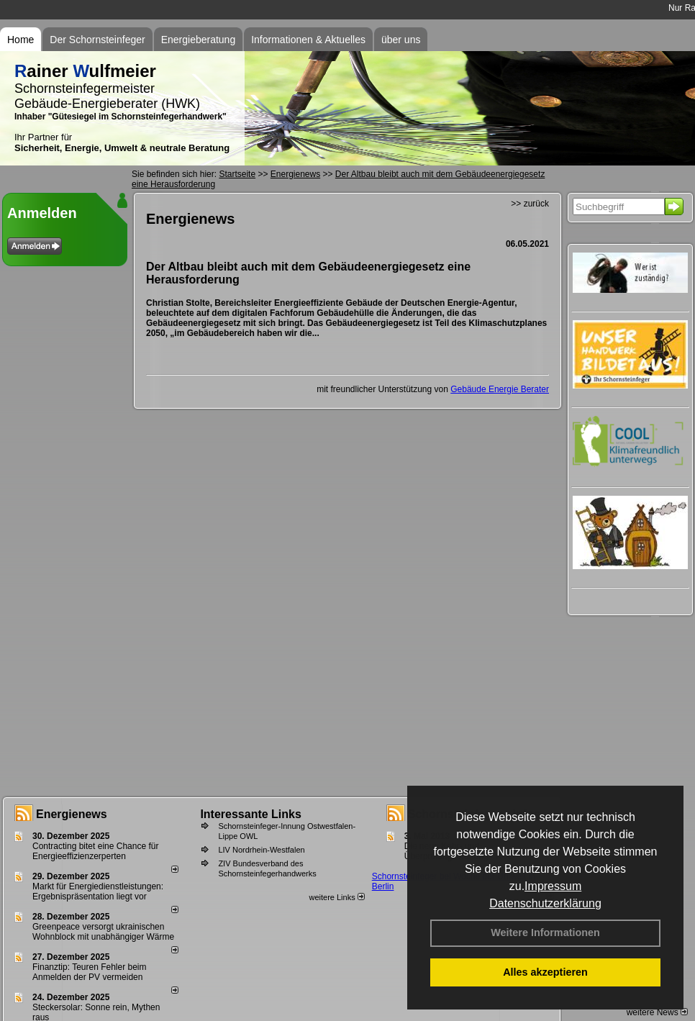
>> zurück (530, 204)
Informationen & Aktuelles (308, 39)
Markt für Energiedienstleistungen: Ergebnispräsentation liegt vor (97, 891)
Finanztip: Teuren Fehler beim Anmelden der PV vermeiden (89, 972)
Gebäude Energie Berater (499, 389)
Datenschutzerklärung (545, 903)
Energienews (71, 814)
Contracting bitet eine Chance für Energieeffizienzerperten (95, 851)
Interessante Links (250, 814)
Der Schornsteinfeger (97, 39)
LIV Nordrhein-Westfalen (261, 849)
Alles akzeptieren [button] (545, 972)
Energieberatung (198, 39)
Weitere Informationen (545, 932)
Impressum (552, 886)
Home (20, 39)
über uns (400, 39)
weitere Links (336, 897)
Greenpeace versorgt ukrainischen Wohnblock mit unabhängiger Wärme (103, 932)
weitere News (657, 1012)
